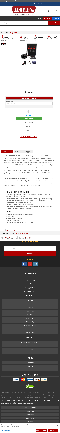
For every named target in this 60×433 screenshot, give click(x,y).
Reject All (52, 430)
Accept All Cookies (41, 430)
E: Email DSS (30, 283)
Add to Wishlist (29, 122)
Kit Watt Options (9, 101)
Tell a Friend (29, 130)
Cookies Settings (6, 430)
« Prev (2, 230)
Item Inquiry (29, 126)
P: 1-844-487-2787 (30, 278)
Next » (13, 230)
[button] (30, 23)
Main (7, 230)
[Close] (57, 425)
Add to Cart (29, 118)
